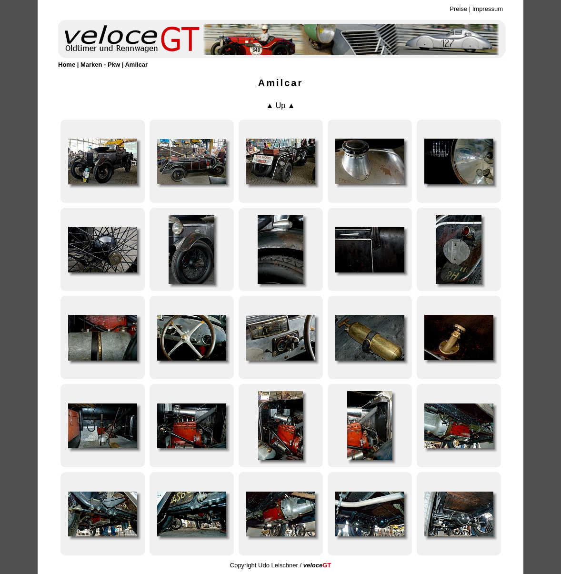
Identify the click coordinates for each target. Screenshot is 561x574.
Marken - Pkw (100, 64)
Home (66, 64)
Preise (458, 8)
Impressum (487, 8)
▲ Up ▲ (280, 105)
